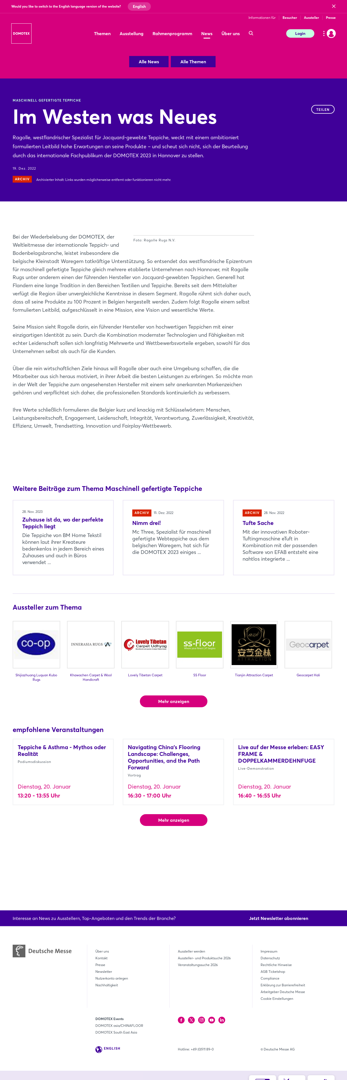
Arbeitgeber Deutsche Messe (283, 992)
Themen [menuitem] (102, 33)
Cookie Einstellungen (277, 998)
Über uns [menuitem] (230, 33)
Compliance (270, 978)
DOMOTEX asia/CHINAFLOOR (119, 1025)
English (139, 6)
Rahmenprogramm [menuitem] (172, 33)
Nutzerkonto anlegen (111, 978)
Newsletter (103, 971)
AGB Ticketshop (273, 971)
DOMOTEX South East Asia (116, 1032)
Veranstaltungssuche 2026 (198, 965)
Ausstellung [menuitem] (132, 33)
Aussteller (311, 17)
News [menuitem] (206, 33)
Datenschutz (270, 958)
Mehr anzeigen (173, 750)
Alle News (149, 61)
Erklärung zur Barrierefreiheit (283, 985)
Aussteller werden (191, 951)
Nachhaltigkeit (106, 985)
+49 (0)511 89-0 (202, 1049)
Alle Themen (193, 61)
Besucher (290, 17)
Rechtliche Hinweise (276, 965)
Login (300, 33)
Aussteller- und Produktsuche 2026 (204, 958)
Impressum (269, 951)
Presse (331, 17)
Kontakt (101, 958)
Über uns (102, 951)
